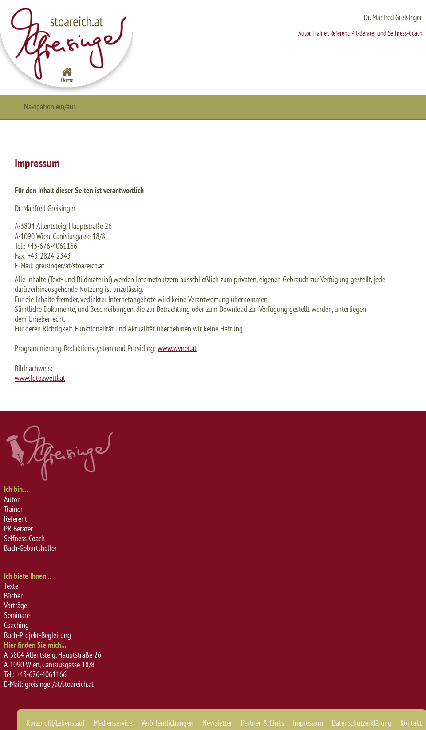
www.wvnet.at (177, 348)
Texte (11, 586)
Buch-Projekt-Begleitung (37, 635)
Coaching (16, 625)
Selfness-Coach (24, 538)
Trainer (13, 509)
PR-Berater (18, 528)
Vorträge (15, 605)
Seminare (17, 615)
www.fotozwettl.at (40, 378)
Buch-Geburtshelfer (30, 548)
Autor (12, 499)
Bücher (13, 595)
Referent (15, 519)
